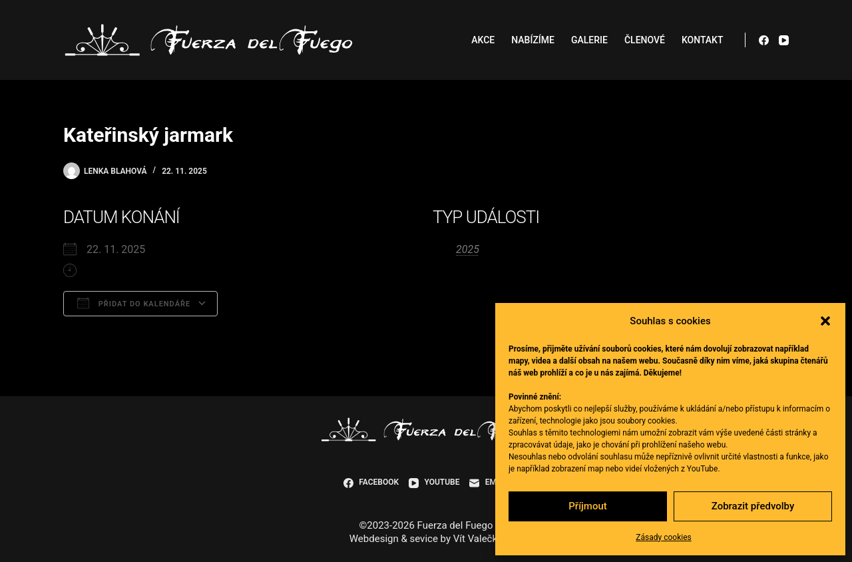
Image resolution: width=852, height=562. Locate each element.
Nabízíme (532, 40)
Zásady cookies (663, 537)
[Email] (489, 482)
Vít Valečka (478, 539)
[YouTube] (784, 40)
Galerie (589, 40)
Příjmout (587, 506)
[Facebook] (764, 40)
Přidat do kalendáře (133, 303)
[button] (825, 321)
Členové (644, 40)
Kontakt (703, 40)
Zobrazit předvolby (753, 506)
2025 (467, 249)
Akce (483, 40)
